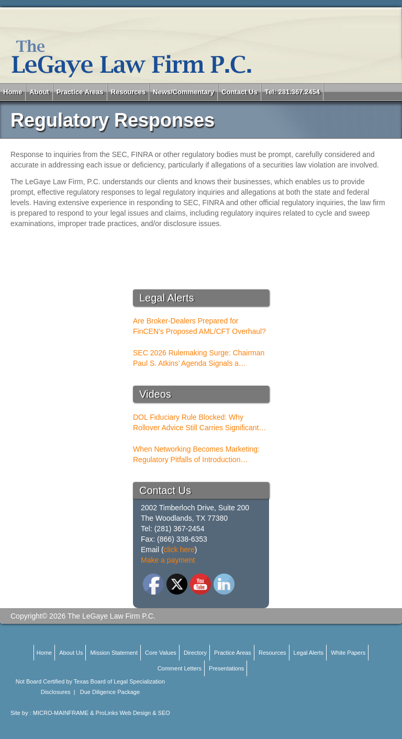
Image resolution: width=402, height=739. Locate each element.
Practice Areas (80, 92)
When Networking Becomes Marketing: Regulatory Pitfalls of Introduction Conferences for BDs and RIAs (196, 455)
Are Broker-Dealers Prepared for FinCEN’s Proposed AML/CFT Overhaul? (199, 326)
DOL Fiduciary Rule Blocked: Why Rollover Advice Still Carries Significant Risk (196, 423)
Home (12, 92)
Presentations (226, 668)
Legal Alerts (308, 653)
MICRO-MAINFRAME (60, 713)
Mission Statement (114, 653)
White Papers (348, 653)
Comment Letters (180, 668)
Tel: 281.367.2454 (292, 92)
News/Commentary (183, 92)
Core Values (160, 653)
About (39, 92)
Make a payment (168, 560)
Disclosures (56, 692)
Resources (128, 92)
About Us (71, 653)
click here (179, 549)
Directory (195, 653)
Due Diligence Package (110, 692)
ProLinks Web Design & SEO (133, 713)
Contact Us (239, 92)
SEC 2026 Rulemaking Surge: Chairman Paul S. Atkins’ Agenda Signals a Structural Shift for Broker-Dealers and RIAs (198, 358)
